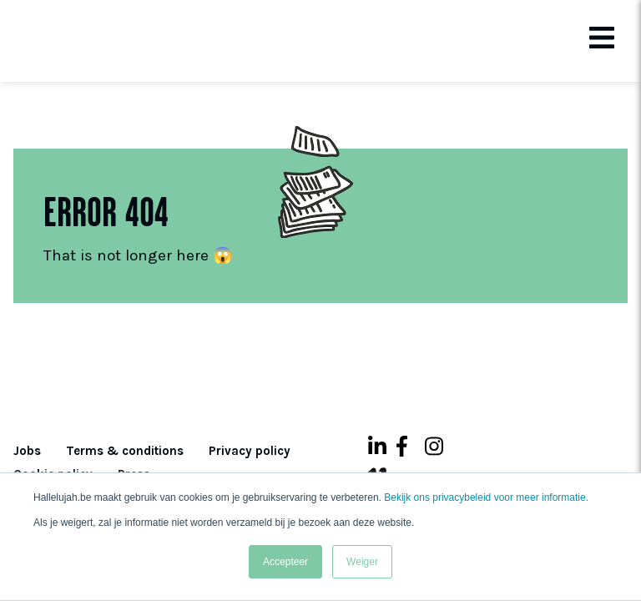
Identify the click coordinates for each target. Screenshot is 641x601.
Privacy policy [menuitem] (249, 450)
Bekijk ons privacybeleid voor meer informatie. (486, 497)
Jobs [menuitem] (27, 450)
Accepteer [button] (285, 562)
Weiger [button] (362, 562)
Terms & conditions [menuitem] (125, 450)
